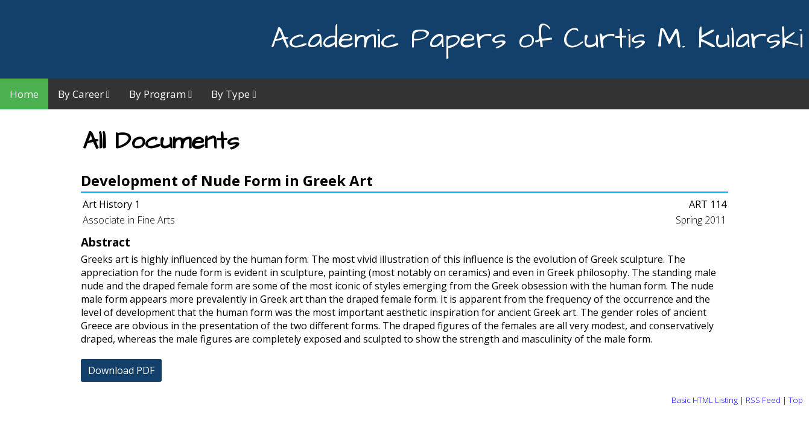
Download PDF (121, 370)
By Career (84, 94)
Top (795, 400)
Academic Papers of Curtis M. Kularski (537, 39)
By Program (160, 94)
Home (24, 94)
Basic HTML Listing (704, 400)
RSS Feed (763, 400)
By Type (233, 94)
